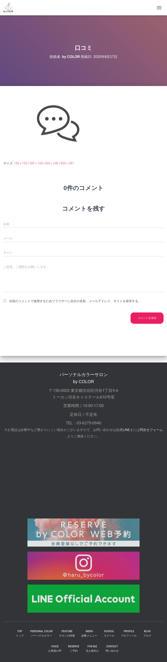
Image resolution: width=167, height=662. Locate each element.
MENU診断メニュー (89, 633)
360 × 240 (51, 163)
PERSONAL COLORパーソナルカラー (41, 633)
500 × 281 (67, 163)
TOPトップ (20, 633)
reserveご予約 (73, 648)
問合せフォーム (151, 430)
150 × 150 (20, 163)
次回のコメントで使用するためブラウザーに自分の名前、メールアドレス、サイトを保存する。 (75, 301)
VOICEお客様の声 (54, 648)
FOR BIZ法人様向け (92, 648)
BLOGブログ (147, 633)
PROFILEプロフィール (129, 633)
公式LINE (123, 430)
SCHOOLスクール (109, 633)
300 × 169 (36, 163)
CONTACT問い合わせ (112, 648)
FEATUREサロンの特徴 (67, 633)
